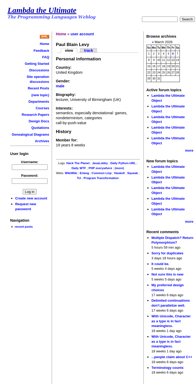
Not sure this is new (167, 274)
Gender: (63, 81)
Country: (64, 67)
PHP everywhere (100, 168)
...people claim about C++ (171, 357)
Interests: (64, 108)
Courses (42, 108)
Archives (42, 141)
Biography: (66, 95)
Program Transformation (101, 178)
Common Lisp (101, 173)
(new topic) (40, 95)
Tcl (79, 178)
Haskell (119, 173)
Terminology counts (167, 368)
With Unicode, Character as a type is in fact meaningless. (171, 321)
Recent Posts (38, 88)
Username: (29, 162)
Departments (38, 102)
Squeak (132, 173)
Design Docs (39, 121)
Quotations (40, 128)
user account (82, 34)
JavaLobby (100, 163)
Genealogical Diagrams (30, 134)
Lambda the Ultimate (42, 10)
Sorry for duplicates (167, 253)
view (69, 50)
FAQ (45, 57)
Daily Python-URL (123, 163)
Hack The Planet (78, 163)
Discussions (39, 70)
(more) (119, 168)
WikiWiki (71, 173)
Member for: (67, 140)
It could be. (160, 264)
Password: (29, 175)
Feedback (41, 51)
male (60, 86)
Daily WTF (79, 168)
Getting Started (37, 64)
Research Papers (35, 115)
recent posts (24, 226)
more (189, 150)
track (88, 50)
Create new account (31, 198)
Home (44, 44)
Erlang (84, 173)
